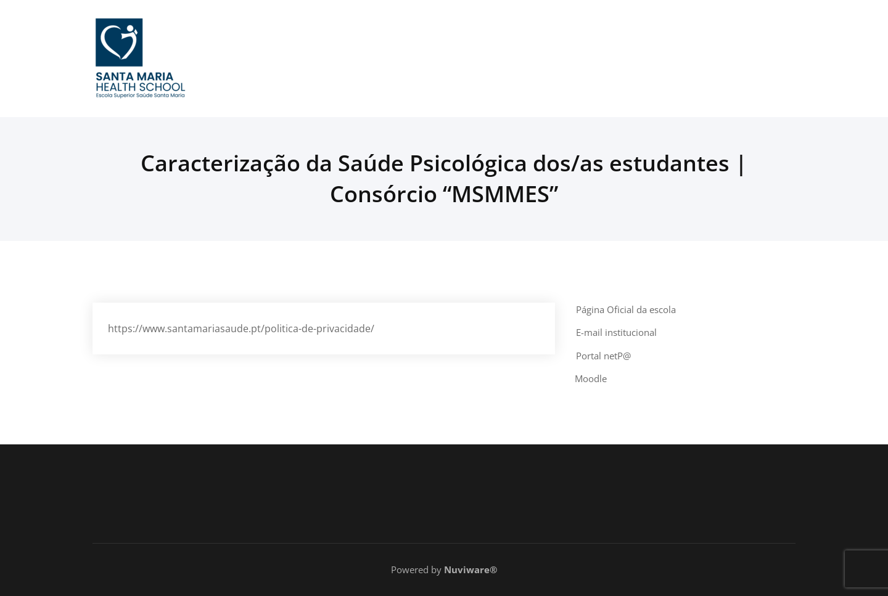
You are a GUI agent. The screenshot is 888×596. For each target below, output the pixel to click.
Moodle (591, 378)
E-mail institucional (616, 332)
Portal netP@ (603, 355)
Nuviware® (470, 569)
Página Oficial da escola (626, 309)
